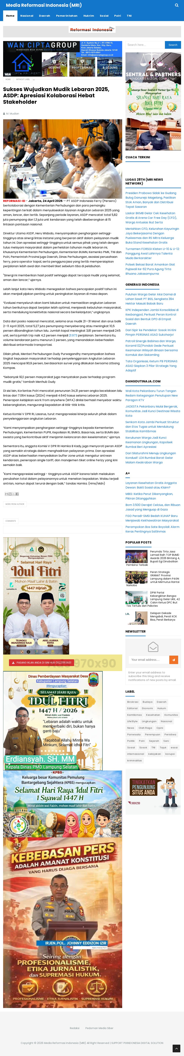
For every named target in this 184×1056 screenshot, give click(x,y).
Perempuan (152, 734)
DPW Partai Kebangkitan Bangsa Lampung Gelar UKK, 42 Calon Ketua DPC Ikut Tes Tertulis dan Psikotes (153, 599)
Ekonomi (147, 708)
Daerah (161, 702)
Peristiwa (170, 734)
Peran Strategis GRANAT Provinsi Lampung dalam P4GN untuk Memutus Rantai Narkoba (152, 578)
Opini (159, 728)
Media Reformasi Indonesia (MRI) (65, 1043)
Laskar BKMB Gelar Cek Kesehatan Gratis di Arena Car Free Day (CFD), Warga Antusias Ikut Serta (151, 217)
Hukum (161, 708)
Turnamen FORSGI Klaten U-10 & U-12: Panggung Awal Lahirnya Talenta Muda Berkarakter (152, 253)
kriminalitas (134, 760)
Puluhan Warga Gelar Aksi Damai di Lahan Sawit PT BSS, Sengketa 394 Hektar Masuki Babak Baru (150, 299)
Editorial (132, 708)
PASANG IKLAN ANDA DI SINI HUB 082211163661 (44, 662)
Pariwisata (134, 734)
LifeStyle (132, 721)
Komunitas (171, 715)
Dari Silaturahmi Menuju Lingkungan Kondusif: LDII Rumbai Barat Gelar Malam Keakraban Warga (150, 458)
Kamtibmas (134, 715)
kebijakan (154, 754)
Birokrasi (133, 702)
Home (8, 79)
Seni (166, 741)
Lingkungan (149, 721)
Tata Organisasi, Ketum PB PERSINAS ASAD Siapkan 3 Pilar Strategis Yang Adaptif (151, 366)
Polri (142, 741)
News (130, 728)
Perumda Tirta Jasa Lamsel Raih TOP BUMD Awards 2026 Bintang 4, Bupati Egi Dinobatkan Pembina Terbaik (153, 558)
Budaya (147, 702)
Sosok (143, 747)
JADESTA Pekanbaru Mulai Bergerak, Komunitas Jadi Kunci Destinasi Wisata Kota (152, 411)
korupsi (170, 754)
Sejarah (154, 741)
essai (174, 747)
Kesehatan (153, 715)
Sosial (131, 747)
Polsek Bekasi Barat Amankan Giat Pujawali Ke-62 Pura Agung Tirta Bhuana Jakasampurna (150, 269)
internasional (135, 754)
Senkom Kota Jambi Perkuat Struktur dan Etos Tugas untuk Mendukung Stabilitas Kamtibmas (152, 426)
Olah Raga (145, 728)
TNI (153, 747)
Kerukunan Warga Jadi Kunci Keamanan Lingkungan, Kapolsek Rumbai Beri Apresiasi (149, 442)
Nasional (166, 721)
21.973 (73, 335)
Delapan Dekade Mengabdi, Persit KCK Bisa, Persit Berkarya (163, 616)
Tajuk (163, 747)
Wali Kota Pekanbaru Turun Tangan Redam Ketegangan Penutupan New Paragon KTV (151, 395)
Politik (131, 741)
